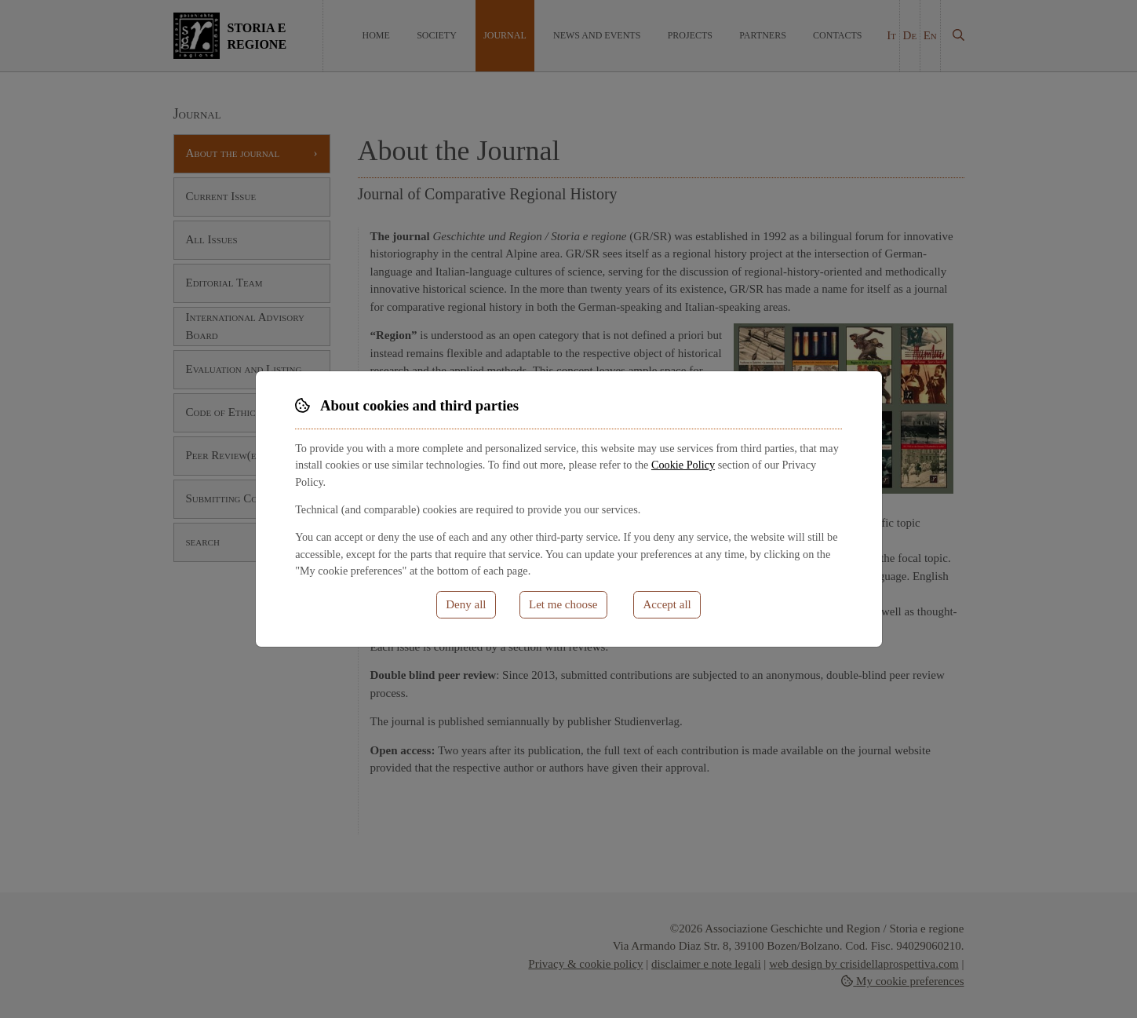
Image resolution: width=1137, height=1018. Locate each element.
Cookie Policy (683, 464)
